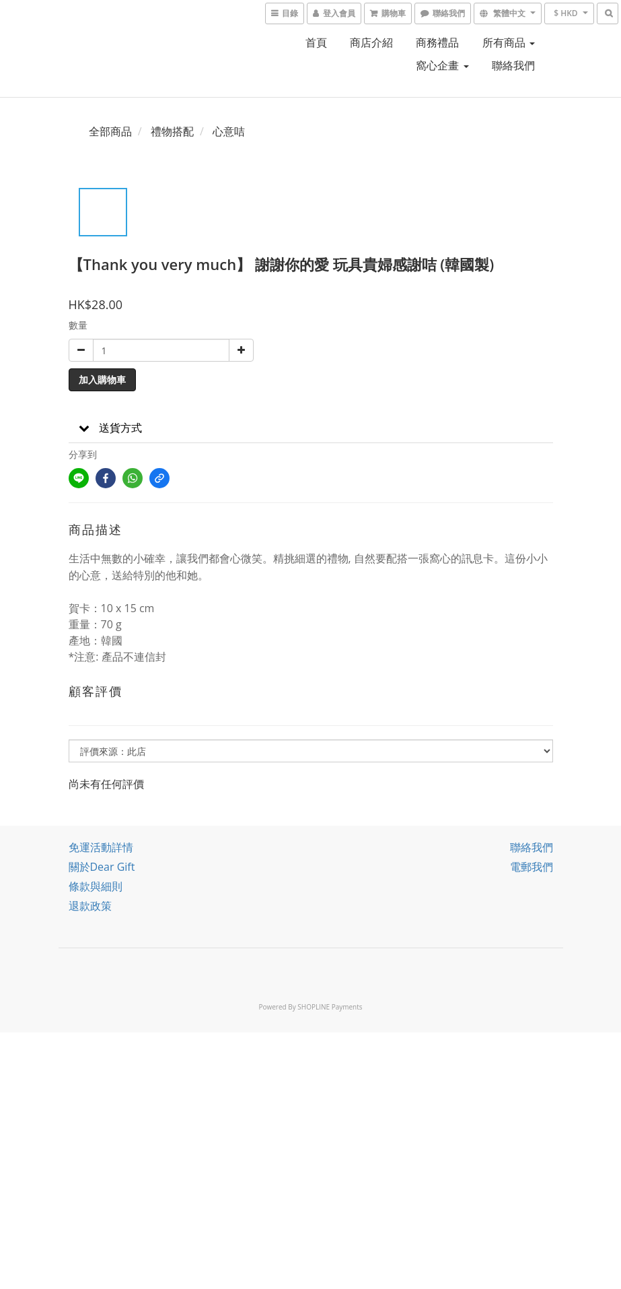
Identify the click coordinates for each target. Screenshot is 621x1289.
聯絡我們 (513, 65)
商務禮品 (437, 42)
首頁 (316, 42)
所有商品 (508, 42)
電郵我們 (531, 866)
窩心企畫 (442, 65)
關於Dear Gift (102, 866)
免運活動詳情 (101, 847)
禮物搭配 (172, 131)
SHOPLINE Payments (329, 1007)
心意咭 (229, 131)
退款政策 (90, 905)
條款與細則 (95, 886)
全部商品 (110, 131)
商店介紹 (371, 42)
